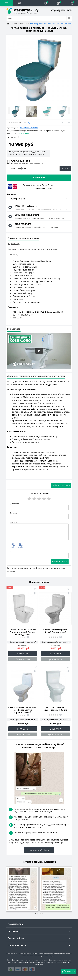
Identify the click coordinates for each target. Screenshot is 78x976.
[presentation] (9, 887)
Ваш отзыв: (14, 522)
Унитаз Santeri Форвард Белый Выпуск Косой (55, 630)
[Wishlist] (61, 122)
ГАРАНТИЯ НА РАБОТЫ (26, 205)
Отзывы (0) (13, 254)
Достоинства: (14, 504)
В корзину (39, 177)
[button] (61, 10)
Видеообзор (14, 243)
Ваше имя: (13, 552)
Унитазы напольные (19, 24)
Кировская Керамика (29, 128)
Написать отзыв (61, 485)
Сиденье (11, 194)
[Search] (69, 18)
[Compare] (68, 122)
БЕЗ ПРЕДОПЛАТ (23, 224)
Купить (65, 168)
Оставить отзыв (59, 561)
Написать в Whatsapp (39, 850)
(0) (29, 122)
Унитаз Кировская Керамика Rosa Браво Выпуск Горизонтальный (22, 710)
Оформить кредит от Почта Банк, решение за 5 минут (38, 186)
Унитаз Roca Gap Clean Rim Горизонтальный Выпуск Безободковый (22, 632)
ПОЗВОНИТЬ (68, 971)
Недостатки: (14, 513)
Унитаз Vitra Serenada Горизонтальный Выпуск (55, 708)
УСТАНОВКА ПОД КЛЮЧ (27, 215)
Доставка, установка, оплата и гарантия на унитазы (32, 249)
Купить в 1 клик (22, 659)
